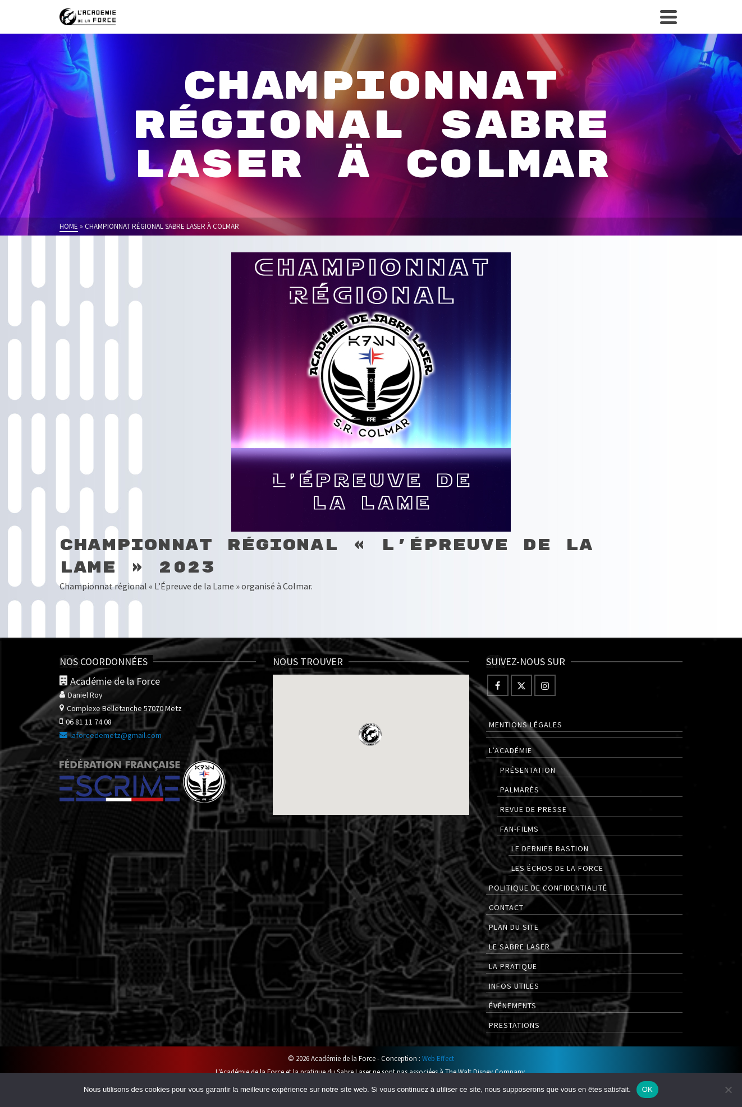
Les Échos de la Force (557, 868)
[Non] (728, 1089)
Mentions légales (525, 724)
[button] (370, 734)
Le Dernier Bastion (550, 848)
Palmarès (519, 790)
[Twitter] (521, 685)
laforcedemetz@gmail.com (110, 735)
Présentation (528, 770)
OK (647, 1089)
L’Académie (510, 750)
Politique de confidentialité (548, 888)
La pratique (513, 966)
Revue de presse (533, 809)
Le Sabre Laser (519, 947)
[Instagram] (545, 685)
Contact (506, 907)
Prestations (514, 1025)
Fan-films (519, 829)
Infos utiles (514, 986)
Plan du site (514, 927)
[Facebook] (498, 685)
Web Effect (438, 1058)
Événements (513, 1005)
